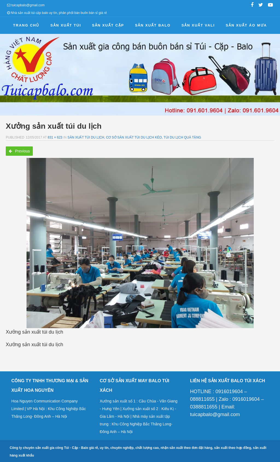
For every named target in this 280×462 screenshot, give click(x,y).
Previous (19, 151)
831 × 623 (55, 137)
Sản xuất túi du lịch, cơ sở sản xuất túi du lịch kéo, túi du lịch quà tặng (134, 137)
